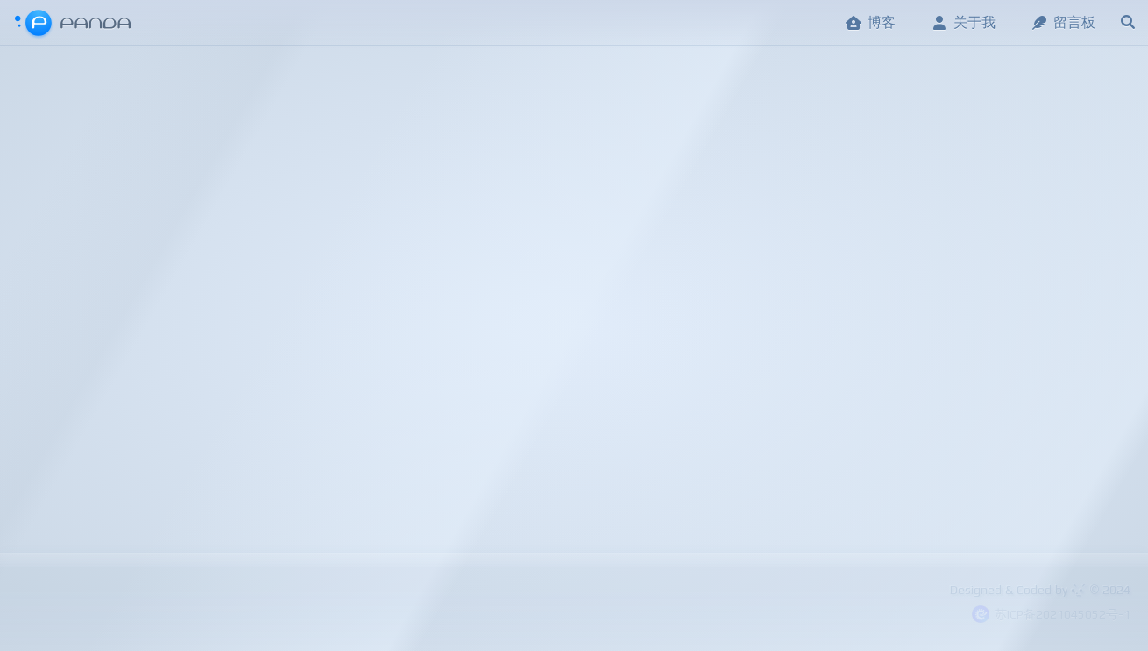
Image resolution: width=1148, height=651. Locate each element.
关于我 (963, 22)
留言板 (1063, 22)
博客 (870, 22)
